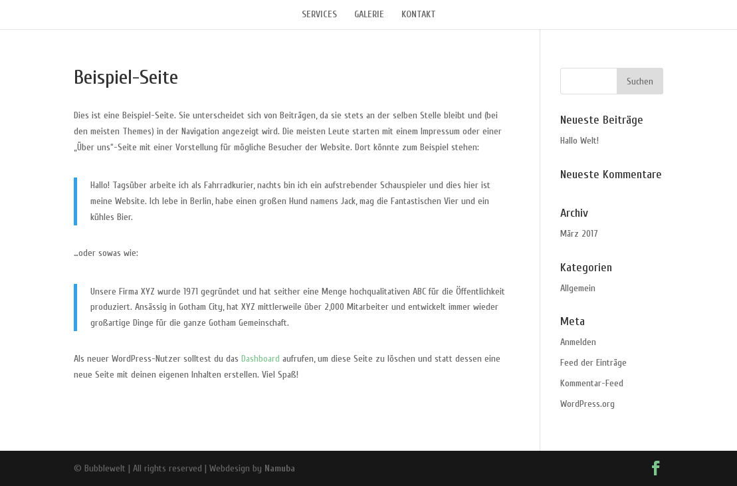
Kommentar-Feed (591, 383)
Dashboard (260, 358)
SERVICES (319, 15)
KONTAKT (418, 15)
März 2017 (579, 233)
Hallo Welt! (579, 140)
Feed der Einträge (593, 362)
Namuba (279, 468)
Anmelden (578, 342)
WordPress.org (587, 404)
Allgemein (577, 288)
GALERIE (369, 15)
